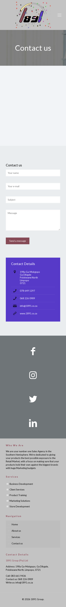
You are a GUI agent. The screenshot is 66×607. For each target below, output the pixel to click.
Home (15, 524)
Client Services (17, 489)
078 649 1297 (27, 290)
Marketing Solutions (20, 500)
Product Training (18, 495)
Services (16, 537)
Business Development (21, 484)
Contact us (17, 543)
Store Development (20, 506)
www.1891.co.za (28, 313)
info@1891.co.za (28, 305)
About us (16, 530)
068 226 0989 (27, 298)
